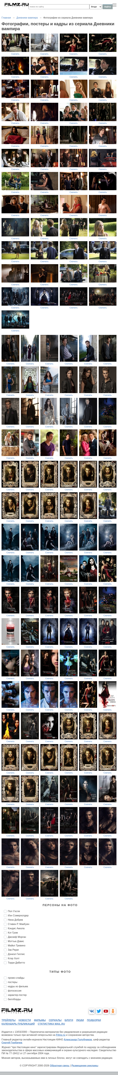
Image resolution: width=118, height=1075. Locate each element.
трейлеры (9, 1020)
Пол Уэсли (14, 911)
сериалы (55, 1020)
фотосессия (14, 990)
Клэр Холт (14, 958)
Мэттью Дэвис (16, 941)
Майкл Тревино (16, 945)
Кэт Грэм (13, 932)
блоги (69, 1020)
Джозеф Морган (17, 937)
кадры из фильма (18, 986)
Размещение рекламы (84, 1065)
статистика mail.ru (51, 1024)
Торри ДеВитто (16, 962)
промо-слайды (16, 978)
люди (80, 1020)
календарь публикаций (18, 1024)
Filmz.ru (60, 1035)
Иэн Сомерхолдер (18, 915)
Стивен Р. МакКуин (18, 924)
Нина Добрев (15, 919)
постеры (12, 982)
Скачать (15, 54)
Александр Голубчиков (78, 1039)
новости (25, 1020)
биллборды (14, 999)
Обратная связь (59, 1065)
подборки (94, 1020)
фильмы (40, 1020)
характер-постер (17, 995)
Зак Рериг (13, 950)
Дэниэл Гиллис (16, 954)
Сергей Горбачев (12, 1042)
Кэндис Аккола (16, 928)
